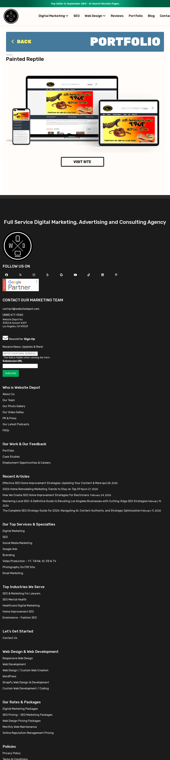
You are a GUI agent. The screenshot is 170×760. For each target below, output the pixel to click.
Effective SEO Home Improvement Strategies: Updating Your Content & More (52, 483)
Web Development (14, 664)
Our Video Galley (13, 412)
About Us (8, 394)
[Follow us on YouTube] (76, 275)
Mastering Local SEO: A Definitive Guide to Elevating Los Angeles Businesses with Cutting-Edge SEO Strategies (75, 501)
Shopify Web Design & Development (26, 682)
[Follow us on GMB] (62, 275)
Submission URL (12, 361)
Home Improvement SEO (18, 611)
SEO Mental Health (15, 599)
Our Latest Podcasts (16, 424)
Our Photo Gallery (14, 406)
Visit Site (82, 162)
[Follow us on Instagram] (34, 275)
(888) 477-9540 (13, 315)
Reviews (117, 16)
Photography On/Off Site (19, 567)
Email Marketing (13, 573)
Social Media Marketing (17, 543)
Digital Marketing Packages (20, 708)
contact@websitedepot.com (21, 308)
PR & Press (9, 418)
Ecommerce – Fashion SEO (20, 617)
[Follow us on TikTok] (89, 275)
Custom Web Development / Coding (26, 688)
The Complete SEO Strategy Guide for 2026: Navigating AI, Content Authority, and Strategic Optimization (71, 510)
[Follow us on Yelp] (47, 275)
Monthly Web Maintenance (20, 726)
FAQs (6, 430)
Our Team (9, 400)
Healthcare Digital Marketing (21, 605)
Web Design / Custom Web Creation (25, 670)
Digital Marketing (53, 16)
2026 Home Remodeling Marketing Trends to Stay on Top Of (41, 489)
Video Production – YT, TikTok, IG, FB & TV (29, 561)
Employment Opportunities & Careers (27, 462)
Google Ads (10, 549)
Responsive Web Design (18, 658)
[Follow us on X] (21, 275)
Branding (9, 555)
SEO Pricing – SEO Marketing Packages (27, 714)
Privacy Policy (12, 753)
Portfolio (136, 16)
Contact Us (10, 638)
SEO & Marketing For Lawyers (21, 593)
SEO (77, 16)
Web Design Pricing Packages (22, 720)
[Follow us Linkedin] (103, 275)
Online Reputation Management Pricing (28, 733)
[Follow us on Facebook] (7, 275)
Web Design (95, 16)
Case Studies (11, 456)
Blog (151, 16)
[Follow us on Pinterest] (116, 275)
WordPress (9, 676)
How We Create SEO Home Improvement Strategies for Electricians (46, 495)
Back (20, 41)
